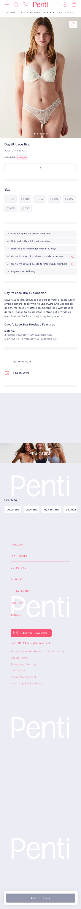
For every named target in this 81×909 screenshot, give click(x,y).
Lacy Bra (31, 509)
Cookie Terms (19, 657)
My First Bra (51, 509)
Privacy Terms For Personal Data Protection (38, 651)
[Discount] (25, 4)
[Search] (16, 4)
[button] (34, 133)
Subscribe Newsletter (33, 632)
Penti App (17, 602)
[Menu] (7, 4)
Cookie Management (23, 676)
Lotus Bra (13, 509)
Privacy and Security (24, 664)
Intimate (10, 12)
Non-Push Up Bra (40, 12)
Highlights (19, 556)
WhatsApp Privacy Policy (26, 683)
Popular (17, 544)
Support (17, 579)
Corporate (18, 567)
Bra (23, 12)
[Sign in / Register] (65, 4)
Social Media (20, 591)
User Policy (18, 670)
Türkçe (16, 614)
